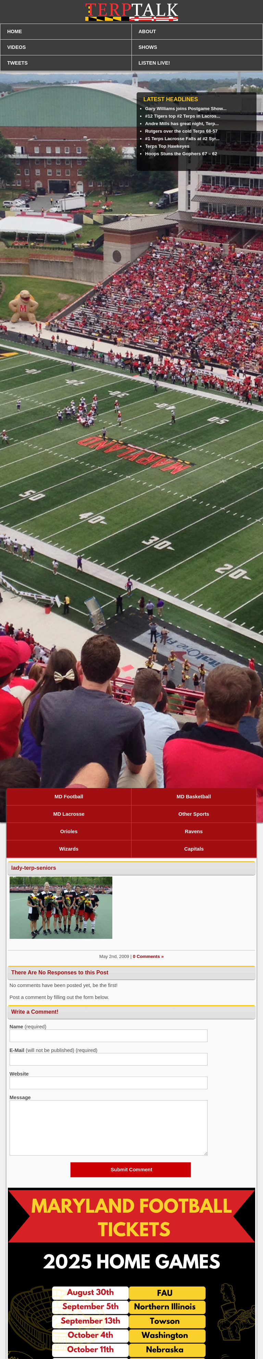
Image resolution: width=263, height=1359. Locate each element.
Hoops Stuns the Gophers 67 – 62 (181, 153)
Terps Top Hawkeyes (167, 146)
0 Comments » (148, 956)
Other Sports (193, 814)
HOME (14, 31)
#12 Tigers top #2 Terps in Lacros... (182, 116)
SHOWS (148, 47)
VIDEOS (16, 47)
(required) (28, 1026)
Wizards (68, 849)
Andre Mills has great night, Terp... (182, 123)
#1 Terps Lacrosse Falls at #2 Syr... (182, 138)
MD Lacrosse (68, 814)
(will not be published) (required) (54, 1050)
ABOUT (147, 31)
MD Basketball (194, 796)
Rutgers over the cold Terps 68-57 (181, 131)
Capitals (194, 849)
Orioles (69, 831)
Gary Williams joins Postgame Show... (186, 108)
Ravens (194, 831)
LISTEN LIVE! (154, 63)
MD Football (68, 796)
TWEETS (17, 63)
